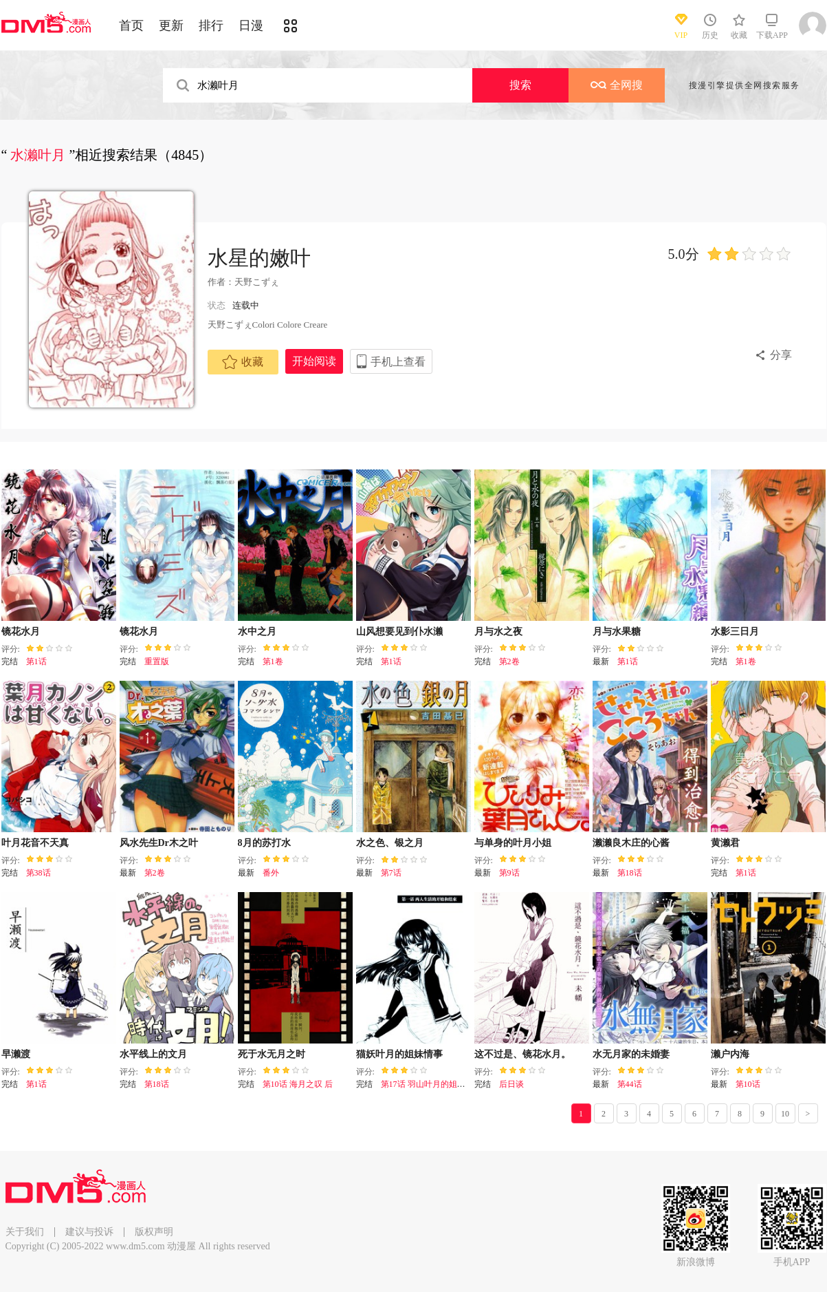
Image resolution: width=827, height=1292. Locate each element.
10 (785, 1114)
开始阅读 (314, 361)
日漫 (251, 25)
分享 (781, 355)
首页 (131, 25)
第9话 (509, 873)
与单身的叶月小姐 (512, 843)
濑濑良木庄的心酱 (631, 843)
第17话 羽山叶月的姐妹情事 (431, 1084)
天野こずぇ (256, 282)
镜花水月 (20, 631)
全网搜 (617, 85)
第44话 (629, 1084)
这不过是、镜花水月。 (522, 1054)
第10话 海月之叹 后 (298, 1084)
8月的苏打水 (264, 843)
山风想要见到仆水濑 (399, 631)
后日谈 (511, 1084)
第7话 (391, 873)
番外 (271, 873)
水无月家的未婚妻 (631, 1054)
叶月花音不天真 (35, 843)
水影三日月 (735, 631)
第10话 (748, 1084)
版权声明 (154, 1232)
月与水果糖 (617, 631)
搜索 (520, 85)
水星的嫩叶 (259, 257)
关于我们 (24, 1232)
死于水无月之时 (271, 1054)
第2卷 (509, 661)
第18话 (629, 873)
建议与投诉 (89, 1232)
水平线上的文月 (153, 1054)
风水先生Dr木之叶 (159, 843)
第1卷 (273, 661)
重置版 (156, 661)
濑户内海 (730, 1054)
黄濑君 (725, 843)
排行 (211, 25)
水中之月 (257, 631)
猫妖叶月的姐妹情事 (399, 1054)
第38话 (38, 873)
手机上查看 (398, 362)
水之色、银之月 (389, 843)
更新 (171, 25)
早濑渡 (15, 1054)
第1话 (36, 661)
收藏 (242, 362)
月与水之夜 (498, 631)
